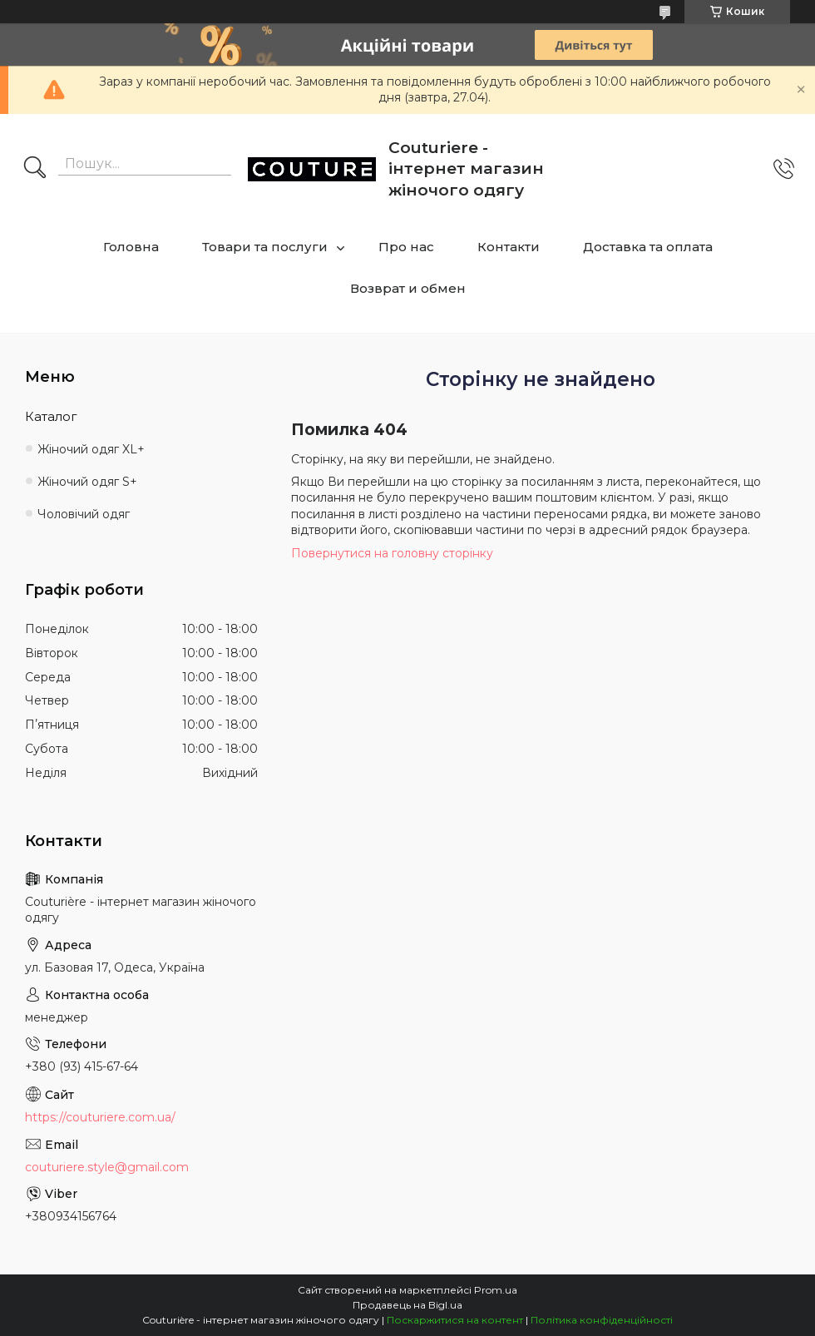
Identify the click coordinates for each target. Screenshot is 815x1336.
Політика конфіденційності (602, 1320)
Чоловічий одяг (83, 514)
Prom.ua (495, 1290)
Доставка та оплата (648, 247)
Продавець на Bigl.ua (407, 1305)
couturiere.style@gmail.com (107, 1167)
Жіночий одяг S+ (87, 481)
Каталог (51, 416)
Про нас (406, 247)
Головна (131, 247)
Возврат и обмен (408, 288)
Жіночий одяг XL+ (91, 449)
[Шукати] (35, 169)
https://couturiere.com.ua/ (100, 1117)
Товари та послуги (265, 247)
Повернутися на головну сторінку (392, 553)
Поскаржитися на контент (455, 1320)
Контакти (508, 247)
